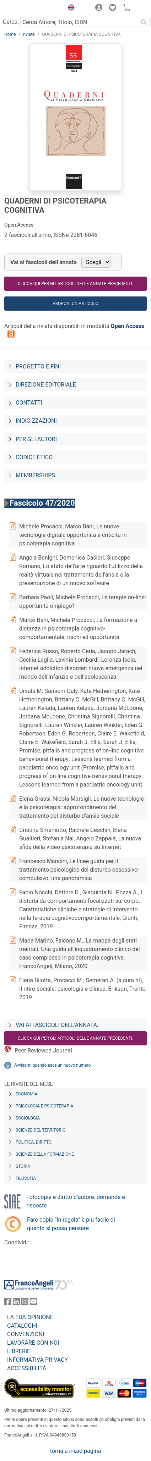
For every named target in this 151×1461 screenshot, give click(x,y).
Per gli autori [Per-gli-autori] (36, 439)
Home (10, 34)
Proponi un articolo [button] (75, 303)
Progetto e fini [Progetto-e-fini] (38, 366)
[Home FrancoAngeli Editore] (28, 8)
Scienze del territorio (41, 1130)
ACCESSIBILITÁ (26, 1368)
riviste (28, 34)
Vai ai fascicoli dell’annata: (57, 1025)
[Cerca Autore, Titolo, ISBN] (79, 22)
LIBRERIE (18, 1351)
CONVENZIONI (25, 1334)
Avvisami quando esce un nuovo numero (52, 1065)
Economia (26, 1093)
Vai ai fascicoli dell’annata (43, 262)
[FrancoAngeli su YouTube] (33, 1303)
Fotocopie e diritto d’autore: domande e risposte (75, 1201)
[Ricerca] (144, 22)
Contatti (29, 402)
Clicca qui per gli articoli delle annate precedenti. (75, 283)
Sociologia (28, 1118)
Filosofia (26, 1178)
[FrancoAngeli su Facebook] (7, 1303)
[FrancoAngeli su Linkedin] (16, 1303)
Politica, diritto (34, 1142)
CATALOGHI (22, 1325)
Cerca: (11, 21)
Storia (23, 1166)
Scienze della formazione (45, 1154)
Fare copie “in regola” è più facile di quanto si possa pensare (71, 1224)
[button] (69, 8)
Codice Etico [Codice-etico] (34, 457)
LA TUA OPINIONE (30, 1317)
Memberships (35, 475)
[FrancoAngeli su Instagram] (24, 1303)
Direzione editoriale (46, 384)
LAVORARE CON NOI (33, 1342)
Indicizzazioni (36, 420)
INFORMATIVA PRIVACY (37, 1359)
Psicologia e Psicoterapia (44, 1106)
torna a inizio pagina (75, 1451)
